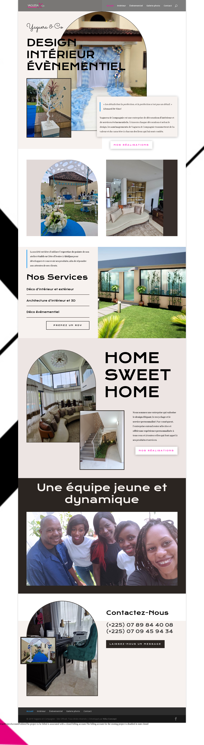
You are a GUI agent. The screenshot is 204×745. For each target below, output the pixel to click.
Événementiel (136, 6)
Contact (168, 6)
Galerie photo (153, 6)
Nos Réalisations (131, 145)
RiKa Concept (110, 718)
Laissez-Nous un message (135, 644)
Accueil (110, 6)
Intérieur (121, 6)
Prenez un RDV (67, 325)
